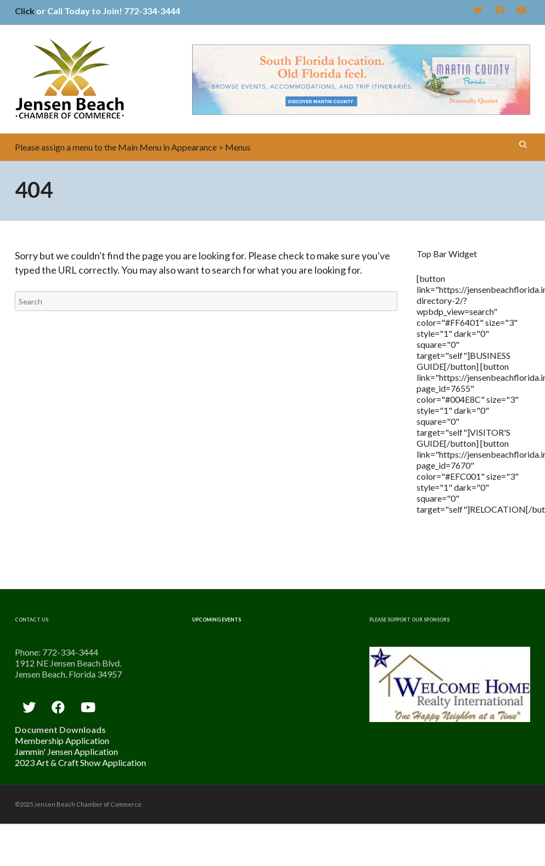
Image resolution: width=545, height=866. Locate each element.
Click (25, 10)
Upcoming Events (216, 620)
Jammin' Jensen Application (66, 751)
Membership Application (62, 740)
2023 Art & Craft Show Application (80, 762)
